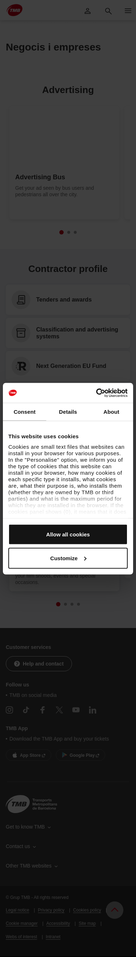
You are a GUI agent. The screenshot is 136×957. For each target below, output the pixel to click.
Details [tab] (68, 412)
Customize (68, 558)
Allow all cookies (68, 534)
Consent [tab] (25, 412)
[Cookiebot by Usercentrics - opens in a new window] (97, 393)
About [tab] (111, 412)
